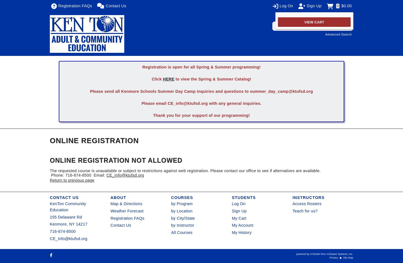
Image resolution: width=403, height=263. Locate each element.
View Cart (314, 22)
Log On (238, 204)
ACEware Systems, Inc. (339, 254)
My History (241, 232)
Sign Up (239, 211)
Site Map (348, 257)
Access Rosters (306, 204)
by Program (182, 204)
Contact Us (121, 225)
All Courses (182, 232)
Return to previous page (72, 180)
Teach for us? (305, 211)
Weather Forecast (127, 211)
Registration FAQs (127, 218)
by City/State (183, 218)
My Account (242, 225)
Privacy (334, 257)
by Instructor (182, 225)
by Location (182, 211)
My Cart (239, 218)
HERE (168, 79)
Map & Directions (126, 204)
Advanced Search (338, 34)
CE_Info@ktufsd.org (125, 175)
